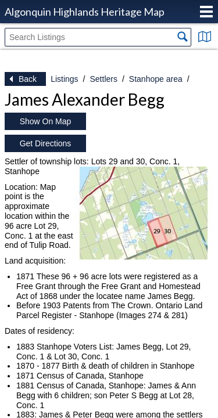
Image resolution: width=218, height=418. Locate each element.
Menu (206, 11)
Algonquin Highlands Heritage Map (85, 11)
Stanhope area (156, 79)
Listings (64, 79)
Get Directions (46, 143)
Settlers (103, 79)
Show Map (204, 36)
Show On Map (46, 121)
